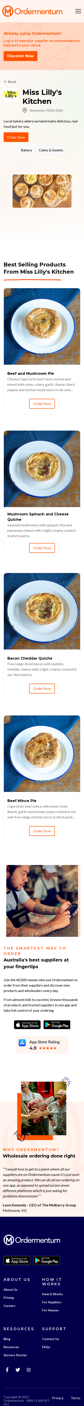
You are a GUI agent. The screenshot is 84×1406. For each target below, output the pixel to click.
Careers (9, 1306)
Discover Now (20, 56)
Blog (7, 1339)
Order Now (16, 137)
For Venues (50, 1310)
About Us (10, 1289)
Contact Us (50, 1339)
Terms (75, 1398)
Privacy (58, 1398)
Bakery (26, 150)
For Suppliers (52, 1302)
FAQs (46, 1347)
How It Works (52, 1294)
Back (12, 81)
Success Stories (15, 1355)
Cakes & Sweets (51, 150)
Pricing (9, 1297)
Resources (11, 1347)
